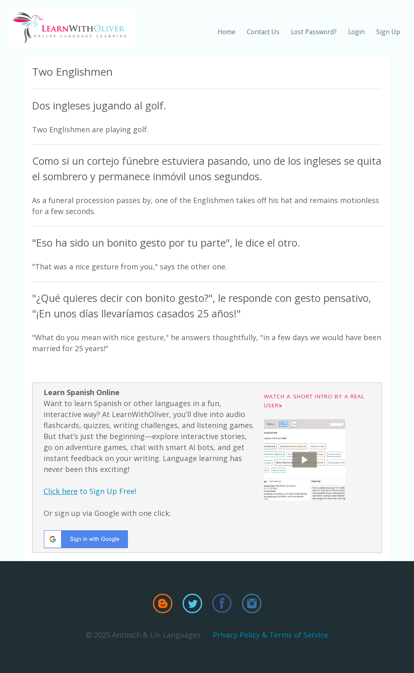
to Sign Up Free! (90, 491)
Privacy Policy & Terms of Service (270, 635)
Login (356, 31)
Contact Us (263, 31)
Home (226, 31)
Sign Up (388, 31)
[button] (304, 460)
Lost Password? (314, 31)
